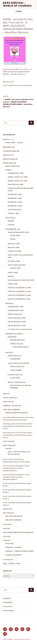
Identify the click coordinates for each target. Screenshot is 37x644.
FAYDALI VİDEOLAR (10, 398)
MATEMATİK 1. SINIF (15, 194)
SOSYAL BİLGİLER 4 (15, 210)
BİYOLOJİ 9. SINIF (14, 247)
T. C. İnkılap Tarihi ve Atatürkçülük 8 (20, 329)
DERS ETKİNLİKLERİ (12, 166)
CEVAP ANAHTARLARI (20, 347)
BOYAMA (11, 221)
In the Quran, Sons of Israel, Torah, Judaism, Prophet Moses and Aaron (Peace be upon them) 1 (18, 426)
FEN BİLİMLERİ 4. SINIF (16, 173)
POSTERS (6, 528)
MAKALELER (7, 509)
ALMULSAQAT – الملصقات (14, 142)
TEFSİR (12, 239)
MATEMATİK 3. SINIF (15, 202)
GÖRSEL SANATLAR (15, 314)
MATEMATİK (12, 337)
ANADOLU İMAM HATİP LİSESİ (18, 232)
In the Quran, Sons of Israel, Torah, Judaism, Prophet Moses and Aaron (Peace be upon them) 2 (18, 435)
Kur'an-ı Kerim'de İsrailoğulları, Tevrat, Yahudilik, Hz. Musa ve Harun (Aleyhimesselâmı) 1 (16, 468)
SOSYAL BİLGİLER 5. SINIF (17, 318)
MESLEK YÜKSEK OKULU (17, 382)
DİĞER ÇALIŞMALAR (10, 159)
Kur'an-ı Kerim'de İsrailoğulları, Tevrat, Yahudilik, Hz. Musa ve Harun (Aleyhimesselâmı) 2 (16, 477)
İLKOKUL (8, 170)
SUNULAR (6, 536)
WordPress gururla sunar (22, 639)
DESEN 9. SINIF (15, 268)
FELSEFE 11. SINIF (14, 261)
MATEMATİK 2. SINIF (15, 198)
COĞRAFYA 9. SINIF (14, 251)
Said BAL (8, 448)
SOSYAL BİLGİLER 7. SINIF (17, 325)
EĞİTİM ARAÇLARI (9, 163)
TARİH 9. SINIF (13, 284)
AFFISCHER (9, 543)
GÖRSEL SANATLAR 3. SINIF (18, 177)
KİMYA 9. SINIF (13, 273)
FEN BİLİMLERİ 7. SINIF (16, 307)
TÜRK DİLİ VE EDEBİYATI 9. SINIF (19, 299)
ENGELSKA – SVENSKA (13, 547)
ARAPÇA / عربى (8, 139)
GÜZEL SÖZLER (8, 402)
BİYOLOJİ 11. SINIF (14, 244)
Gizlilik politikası (8, 610)
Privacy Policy (8, 606)
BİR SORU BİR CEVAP (17, 340)
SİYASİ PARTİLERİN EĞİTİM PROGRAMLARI (18, 532)
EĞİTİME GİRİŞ (15, 359)
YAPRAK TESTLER (16, 344)
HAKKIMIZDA (7, 602)
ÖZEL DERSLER (8, 513)
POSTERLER (7, 524)
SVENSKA (6, 540)
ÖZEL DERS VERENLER (13, 520)
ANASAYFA (7, 598)
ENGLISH (6, 394)
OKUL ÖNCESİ (10, 218)
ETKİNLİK (11, 225)
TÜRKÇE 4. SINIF (13, 213)
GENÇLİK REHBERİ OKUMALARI (16, 413)
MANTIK (11, 276)
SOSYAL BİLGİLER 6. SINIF (17, 322)
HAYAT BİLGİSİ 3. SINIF (15, 184)
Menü (18, 11)
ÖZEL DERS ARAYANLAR (13, 516)
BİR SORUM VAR (9, 147)
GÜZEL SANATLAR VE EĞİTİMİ (18, 363)
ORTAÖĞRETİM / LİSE (12, 229)
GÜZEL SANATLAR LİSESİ (17, 265)
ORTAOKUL (9, 303)
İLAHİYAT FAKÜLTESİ (15, 375)
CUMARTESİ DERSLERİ (11, 151)
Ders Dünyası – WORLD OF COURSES (17, 4)
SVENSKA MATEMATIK (13, 555)
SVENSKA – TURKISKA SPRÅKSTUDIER (19, 551)
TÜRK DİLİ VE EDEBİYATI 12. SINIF (19, 295)
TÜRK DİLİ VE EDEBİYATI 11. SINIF (19, 291)
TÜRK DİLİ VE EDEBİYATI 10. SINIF (19, 288)
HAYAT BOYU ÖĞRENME (11, 410)
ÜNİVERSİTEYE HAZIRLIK (14, 334)
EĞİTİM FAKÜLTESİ (14, 356)
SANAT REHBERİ (16, 370)
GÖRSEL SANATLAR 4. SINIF (18, 181)
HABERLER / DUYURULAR (12, 406)
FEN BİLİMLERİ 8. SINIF (16, 310)
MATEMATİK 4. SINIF (15, 206)
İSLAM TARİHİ (15, 235)
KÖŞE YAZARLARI (9, 445)
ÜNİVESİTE (9, 353)
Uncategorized (8, 559)
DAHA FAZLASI (8, 155)
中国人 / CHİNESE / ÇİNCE (12, 563)
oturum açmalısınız (25, 85)
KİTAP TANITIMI (8, 441)
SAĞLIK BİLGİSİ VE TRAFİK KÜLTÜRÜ (21, 280)
